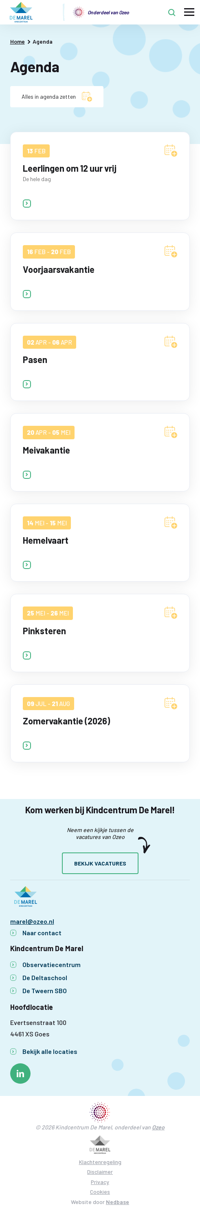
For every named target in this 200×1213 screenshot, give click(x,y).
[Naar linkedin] (20, 1073)
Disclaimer (100, 1171)
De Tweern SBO (44, 990)
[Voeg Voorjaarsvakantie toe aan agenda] (171, 251)
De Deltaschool (44, 977)
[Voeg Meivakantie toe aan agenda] (171, 432)
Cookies (100, 1191)
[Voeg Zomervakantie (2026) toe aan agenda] (171, 703)
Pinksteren (44, 630)
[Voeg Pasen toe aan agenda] (171, 342)
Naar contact (42, 932)
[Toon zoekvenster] (172, 12)
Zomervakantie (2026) (66, 720)
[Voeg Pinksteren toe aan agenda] (171, 612)
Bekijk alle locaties (49, 1051)
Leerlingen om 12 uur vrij (69, 168)
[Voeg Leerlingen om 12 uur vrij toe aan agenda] (171, 150)
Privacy (100, 1181)
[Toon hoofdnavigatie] (189, 12)
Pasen (35, 359)
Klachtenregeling (100, 1161)
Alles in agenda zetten (49, 96)
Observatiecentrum (51, 964)
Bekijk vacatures (100, 863)
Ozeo (158, 1127)
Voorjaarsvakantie (59, 269)
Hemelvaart (45, 540)
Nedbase (117, 1201)
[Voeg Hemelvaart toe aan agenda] (171, 522)
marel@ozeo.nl (32, 921)
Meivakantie (46, 449)
